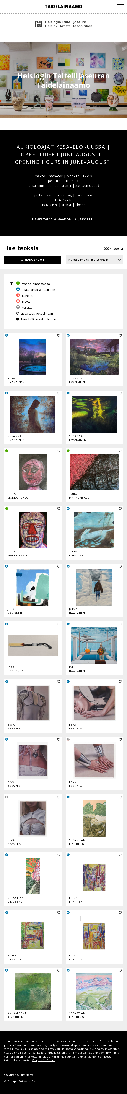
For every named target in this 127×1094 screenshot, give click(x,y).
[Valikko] (120, 7)
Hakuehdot (34, 260)
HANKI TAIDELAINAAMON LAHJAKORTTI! (63, 219)
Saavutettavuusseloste (19, 1074)
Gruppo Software (43, 1060)
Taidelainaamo (64, 6)
